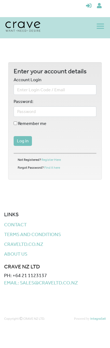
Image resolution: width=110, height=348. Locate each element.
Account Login (27, 79)
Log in (23, 140)
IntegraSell (98, 319)
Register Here (51, 160)
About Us (15, 254)
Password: (23, 101)
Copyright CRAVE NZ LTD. (24, 319)
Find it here (52, 168)
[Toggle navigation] (101, 27)
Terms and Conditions (32, 234)
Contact (15, 225)
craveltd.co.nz (23, 244)
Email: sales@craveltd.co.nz (41, 283)
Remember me (30, 123)
